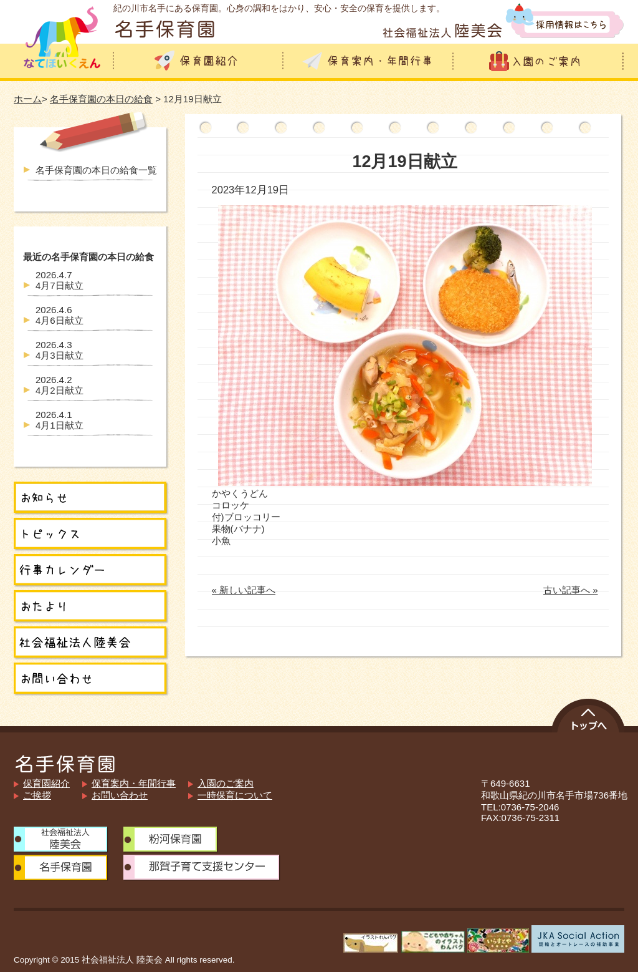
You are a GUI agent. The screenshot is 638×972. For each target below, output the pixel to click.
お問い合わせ (120, 795)
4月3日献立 (59, 350)
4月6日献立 (59, 315)
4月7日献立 (59, 280)
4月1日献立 (59, 419)
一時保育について (235, 795)
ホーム (28, 99)
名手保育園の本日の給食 (101, 99)
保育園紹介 (46, 783)
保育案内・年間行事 (134, 783)
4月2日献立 (59, 385)
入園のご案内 (226, 783)
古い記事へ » (570, 590)
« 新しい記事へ (244, 590)
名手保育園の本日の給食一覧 (96, 170)
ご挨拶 (37, 795)
